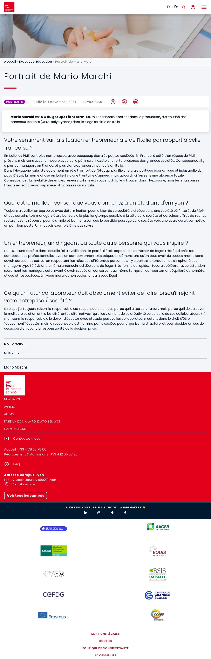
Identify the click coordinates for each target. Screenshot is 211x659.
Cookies (105, 641)
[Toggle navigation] (203, 7)
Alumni (9, 414)
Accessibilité (105, 655)
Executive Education (35, 61)
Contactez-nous (26, 438)
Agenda (10, 406)
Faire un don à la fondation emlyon (32, 421)
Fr (168, 6)
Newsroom (13, 399)
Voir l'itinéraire (23, 484)
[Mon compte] (193, 7)
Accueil (10, 61)
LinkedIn (135, 101)
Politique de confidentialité (105, 648)
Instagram (113, 101)
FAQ (16, 464)
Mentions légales (105, 634)
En (176, 6)
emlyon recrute (16, 429)
